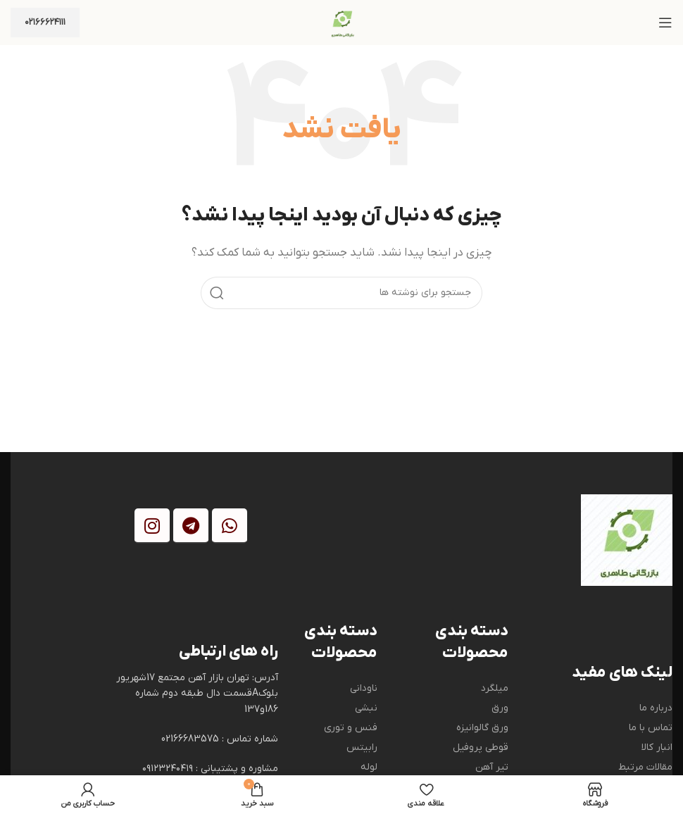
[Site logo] (341, 22)
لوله (369, 767)
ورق (499, 708)
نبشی (366, 708)
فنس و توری (350, 727)
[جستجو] (341, 293)
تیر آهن (491, 767)
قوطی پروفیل (480, 747)
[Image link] (626, 539)
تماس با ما (650, 727)
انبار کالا (656, 747)
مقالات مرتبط (645, 767)
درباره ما (655, 708)
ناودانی (363, 688)
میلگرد (494, 688)
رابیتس (361, 747)
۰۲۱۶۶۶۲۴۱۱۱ (45, 22)
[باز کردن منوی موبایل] (665, 22)
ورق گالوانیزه (482, 727)
